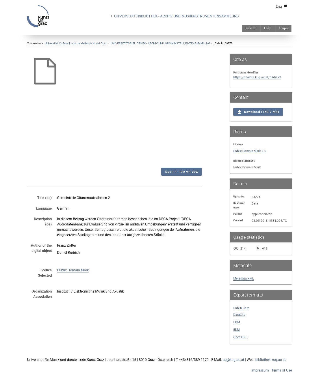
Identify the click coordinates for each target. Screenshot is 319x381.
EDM (236, 329)
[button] (282, 7)
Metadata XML (243, 278)
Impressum (260, 370)
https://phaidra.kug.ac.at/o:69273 (257, 77)
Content (114, 109)
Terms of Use (281, 370)
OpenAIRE (240, 337)
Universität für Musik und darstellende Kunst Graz (75, 43)
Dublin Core (241, 308)
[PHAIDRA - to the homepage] (38, 26)
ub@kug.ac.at (233, 360)
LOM (236, 322)
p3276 (256, 197)
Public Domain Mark (73, 270)
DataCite (239, 314)
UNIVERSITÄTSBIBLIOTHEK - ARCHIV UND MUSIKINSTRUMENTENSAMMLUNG (176, 16)
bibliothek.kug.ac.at (270, 360)
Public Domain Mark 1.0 (249, 151)
